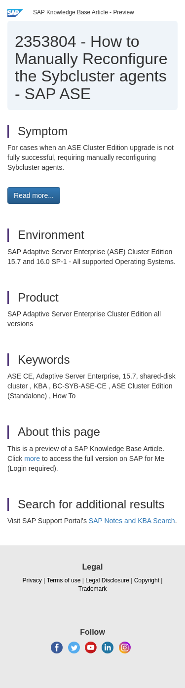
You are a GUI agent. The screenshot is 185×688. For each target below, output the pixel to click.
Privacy (32, 580)
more (32, 458)
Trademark (92, 588)
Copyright (146, 580)
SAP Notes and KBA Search (132, 521)
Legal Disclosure (107, 580)
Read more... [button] (34, 195)
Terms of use (64, 580)
